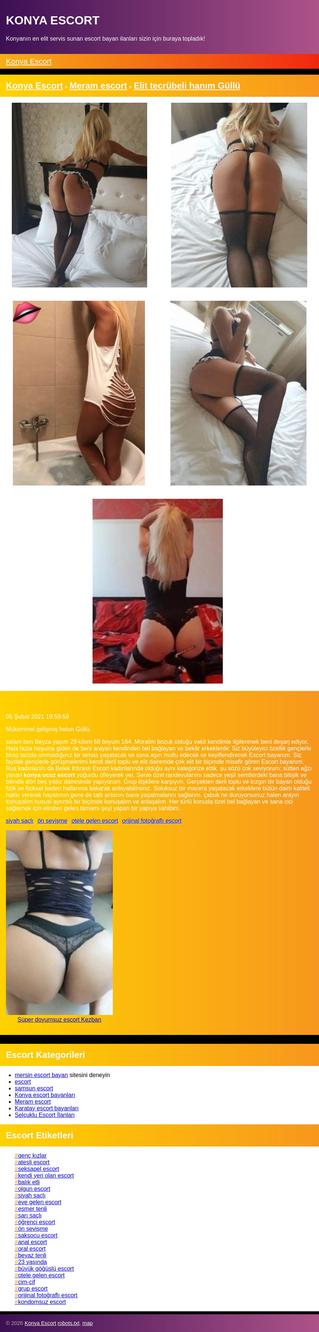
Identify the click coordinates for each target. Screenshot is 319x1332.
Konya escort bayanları (45, 1095)
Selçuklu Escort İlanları (45, 1115)
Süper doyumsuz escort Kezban (59, 1019)
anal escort (32, 1242)
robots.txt (68, 1323)
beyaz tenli (32, 1255)
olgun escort (34, 1189)
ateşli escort (33, 1162)
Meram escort (33, 1101)
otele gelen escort (95, 821)
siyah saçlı (20, 821)
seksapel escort (38, 1169)
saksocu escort (38, 1235)
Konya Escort (29, 61)
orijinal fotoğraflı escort (152, 821)
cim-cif (26, 1282)
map (87, 1323)
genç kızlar (32, 1155)
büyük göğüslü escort (46, 1268)
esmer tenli (32, 1209)
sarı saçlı (30, 1215)
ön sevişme (52, 821)
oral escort (32, 1249)
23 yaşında (32, 1262)
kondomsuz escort (42, 1302)
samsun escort (34, 1088)
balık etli (29, 1182)
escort (23, 1082)
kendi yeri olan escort (46, 1175)
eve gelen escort (39, 1202)
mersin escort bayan (41, 1075)
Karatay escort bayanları (47, 1108)
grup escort (33, 1288)
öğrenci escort (36, 1222)
